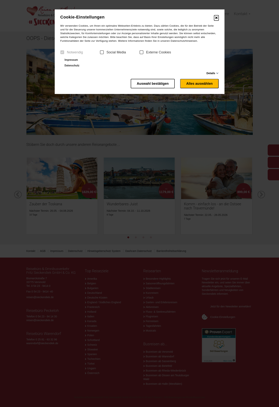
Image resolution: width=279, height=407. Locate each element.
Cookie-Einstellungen (82, 17)
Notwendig (71, 52)
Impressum (69, 59)
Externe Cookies (155, 52)
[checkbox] (62, 52)
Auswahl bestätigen (152, 83)
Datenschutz (70, 65)
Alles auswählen (199, 83)
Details (211, 73)
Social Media (113, 52)
